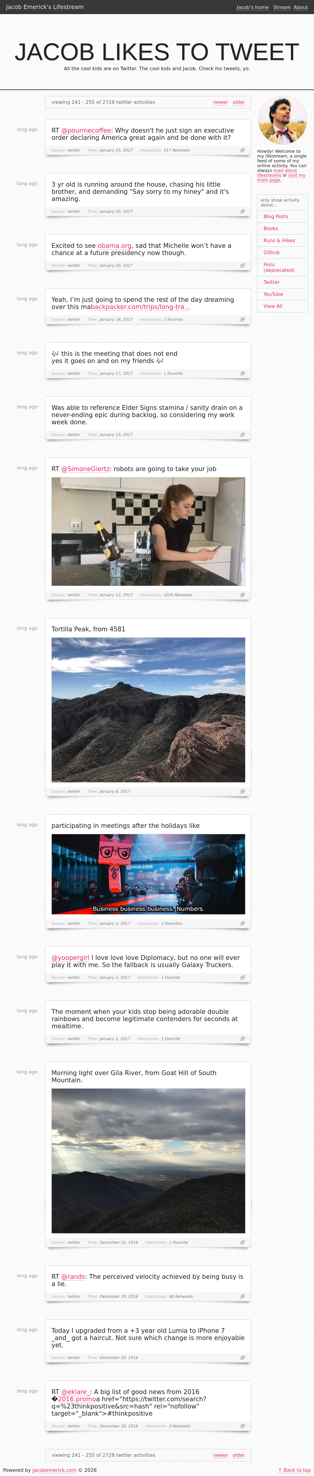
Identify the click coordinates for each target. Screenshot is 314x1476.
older (238, 102)
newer (220, 102)
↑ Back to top (294, 1470)
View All (272, 306)
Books (270, 228)
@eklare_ (75, 1392)
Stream (282, 7)
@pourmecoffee (86, 130)
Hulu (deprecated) (279, 267)
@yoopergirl (70, 957)
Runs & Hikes (279, 240)
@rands (73, 1276)
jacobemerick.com (54, 1470)
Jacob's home (253, 7)
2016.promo (77, 1399)
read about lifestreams (277, 173)
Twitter (271, 282)
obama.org (114, 245)
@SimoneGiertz (85, 469)
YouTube (273, 294)
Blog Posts (275, 216)
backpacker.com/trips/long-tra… (141, 307)
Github (271, 252)
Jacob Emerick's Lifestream (45, 7)
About (301, 7)
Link (242, 150)
